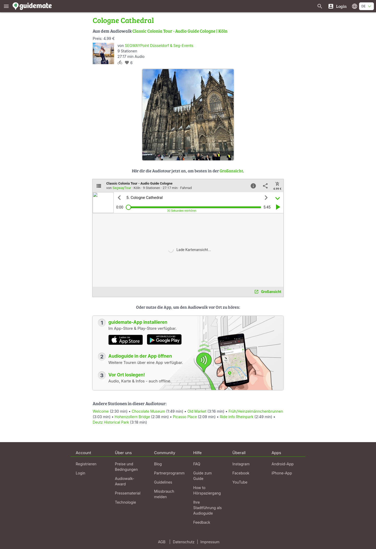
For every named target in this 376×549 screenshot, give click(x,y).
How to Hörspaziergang (207, 490)
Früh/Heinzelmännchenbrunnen (255, 411)
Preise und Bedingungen (126, 467)
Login (80, 473)
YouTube (239, 482)
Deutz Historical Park (111, 422)
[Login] (337, 6)
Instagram (241, 464)
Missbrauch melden (164, 494)
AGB (162, 542)
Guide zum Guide (202, 476)
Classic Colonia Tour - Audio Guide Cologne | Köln (179, 31)
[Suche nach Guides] (320, 6)
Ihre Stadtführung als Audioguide (207, 507)
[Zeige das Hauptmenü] (6, 6)
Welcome (101, 411)
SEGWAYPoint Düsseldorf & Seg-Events (159, 45)
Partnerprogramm (169, 473)
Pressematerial (127, 493)
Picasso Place (185, 416)
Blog (158, 464)
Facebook (240, 473)
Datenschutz (184, 542)
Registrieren (86, 464)
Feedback (201, 522)
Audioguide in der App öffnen (140, 356)
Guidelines (163, 482)
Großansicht (231, 170)
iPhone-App (282, 473)
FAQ (196, 464)
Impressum (210, 542)
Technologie (125, 502)
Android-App (283, 464)
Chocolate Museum (148, 411)
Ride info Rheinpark (237, 416)
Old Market (197, 411)
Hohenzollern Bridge (132, 416)
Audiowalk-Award (124, 481)
